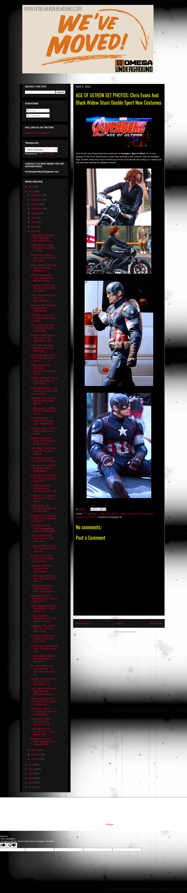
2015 (31, 186)
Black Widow (112, 513)
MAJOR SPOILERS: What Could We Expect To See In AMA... (44, 381)
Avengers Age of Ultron (94, 513)
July (33, 217)
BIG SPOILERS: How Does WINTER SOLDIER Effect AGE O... (43, 670)
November (36, 199)
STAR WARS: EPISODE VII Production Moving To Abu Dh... (43, 478)
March (34, 750)
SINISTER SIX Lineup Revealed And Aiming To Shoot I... (43, 248)
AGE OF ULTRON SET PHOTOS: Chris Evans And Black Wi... (43, 701)
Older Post (156, 623)
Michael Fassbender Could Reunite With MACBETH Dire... (42, 278)
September (37, 208)
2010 (31, 778)
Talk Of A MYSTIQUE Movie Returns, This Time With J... (42, 538)
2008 (31, 787)
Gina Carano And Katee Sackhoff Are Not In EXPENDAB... (43, 328)
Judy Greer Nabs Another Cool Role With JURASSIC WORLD (44, 691)
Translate (46, 153)
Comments (34, 115)
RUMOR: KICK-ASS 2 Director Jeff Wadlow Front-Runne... (42, 558)
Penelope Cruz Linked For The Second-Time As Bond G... (44, 498)
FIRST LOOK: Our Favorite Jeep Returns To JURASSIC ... (43, 508)
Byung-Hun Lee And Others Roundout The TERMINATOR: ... (43, 742)
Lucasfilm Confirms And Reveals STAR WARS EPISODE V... (43, 288)
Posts (31, 110)
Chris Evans (142, 513)
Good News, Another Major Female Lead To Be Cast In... (43, 258)
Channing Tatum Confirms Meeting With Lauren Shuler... (44, 431)
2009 (31, 782)
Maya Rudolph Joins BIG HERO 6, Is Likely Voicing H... (43, 268)
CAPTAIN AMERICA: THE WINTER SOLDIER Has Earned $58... (44, 391)
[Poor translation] (12, 845)
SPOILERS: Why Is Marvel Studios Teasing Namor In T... (44, 599)
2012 (31, 769)
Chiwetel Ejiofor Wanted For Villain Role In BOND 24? (43, 659)
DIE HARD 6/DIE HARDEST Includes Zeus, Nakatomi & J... (43, 421)
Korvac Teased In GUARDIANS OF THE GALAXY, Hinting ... (43, 618)
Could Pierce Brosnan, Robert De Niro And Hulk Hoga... (42, 348)
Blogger (109, 824)
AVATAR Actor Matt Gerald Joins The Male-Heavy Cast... (44, 649)
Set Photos (90, 517)
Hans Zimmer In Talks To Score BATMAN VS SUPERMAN (43, 468)
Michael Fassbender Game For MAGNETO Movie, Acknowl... (43, 441)
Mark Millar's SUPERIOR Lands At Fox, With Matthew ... (43, 451)
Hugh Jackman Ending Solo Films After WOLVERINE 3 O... (42, 238)
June (34, 222)
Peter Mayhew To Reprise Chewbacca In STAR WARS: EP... (44, 609)
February (36, 754)
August (35, 213)
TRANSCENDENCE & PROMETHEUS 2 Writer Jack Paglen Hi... (44, 588)
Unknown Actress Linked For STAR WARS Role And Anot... (43, 548)
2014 (31, 191)
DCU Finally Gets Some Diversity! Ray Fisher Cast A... (43, 358)
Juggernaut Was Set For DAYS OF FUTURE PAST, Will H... (43, 628)
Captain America (127, 513)
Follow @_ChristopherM (37, 132)
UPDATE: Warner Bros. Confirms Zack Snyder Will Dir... (43, 318)
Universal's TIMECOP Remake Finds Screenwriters (42, 568)
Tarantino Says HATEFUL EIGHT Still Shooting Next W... (44, 401)
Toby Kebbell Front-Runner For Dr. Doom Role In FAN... (43, 731)
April (33, 231)
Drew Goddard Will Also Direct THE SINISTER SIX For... (43, 578)
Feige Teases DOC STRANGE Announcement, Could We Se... (43, 369)
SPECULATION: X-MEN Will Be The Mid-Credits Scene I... (44, 411)
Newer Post (82, 623)
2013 (31, 764)
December (36, 195)
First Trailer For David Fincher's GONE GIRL (43, 459)
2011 (31, 773)
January (35, 759)
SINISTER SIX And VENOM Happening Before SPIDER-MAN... (44, 528)
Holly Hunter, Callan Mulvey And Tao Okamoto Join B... (41, 721)
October (35, 204)
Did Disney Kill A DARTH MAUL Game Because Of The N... (43, 518)
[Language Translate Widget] (41, 149)
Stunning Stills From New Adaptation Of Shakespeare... (43, 308)
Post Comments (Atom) (125, 632)
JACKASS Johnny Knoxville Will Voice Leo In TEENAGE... (44, 711)
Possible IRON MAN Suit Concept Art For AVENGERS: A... (43, 681)
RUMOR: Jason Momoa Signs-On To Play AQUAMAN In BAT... (43, 338)
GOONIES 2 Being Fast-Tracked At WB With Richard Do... (43, 638)
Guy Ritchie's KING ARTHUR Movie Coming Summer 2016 (43, 488)
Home (119, 623)
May (33, 226)
